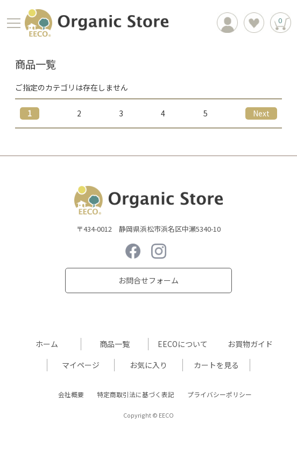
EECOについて (183, 343)
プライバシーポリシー (219, 394)
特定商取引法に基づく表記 (135, 394)
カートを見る (216, 364)
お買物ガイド (250, 343)
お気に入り (148, 364)
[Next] (261, 113)
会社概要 (71, 394)
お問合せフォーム (148, 280)
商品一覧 (115, 343)
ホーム (47, 343)
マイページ (81, 364)
